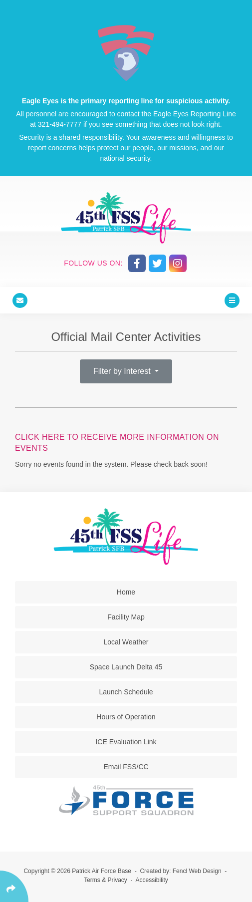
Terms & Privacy (105, 880)
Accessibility (152, 880)
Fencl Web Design (197, 871)
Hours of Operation (125, 717)
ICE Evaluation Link (125, 742)
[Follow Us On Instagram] (178, 263)
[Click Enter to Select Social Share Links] (14, 886)
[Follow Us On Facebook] (137, 263)
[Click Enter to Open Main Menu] (232, 300)
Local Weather (125, 642)
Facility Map (126, 617)
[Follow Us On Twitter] (157, 263)
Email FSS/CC (125, 767)
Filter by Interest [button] (123, 371)
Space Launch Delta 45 (126, 667)
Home (126, 592)
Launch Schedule (126, 692)
